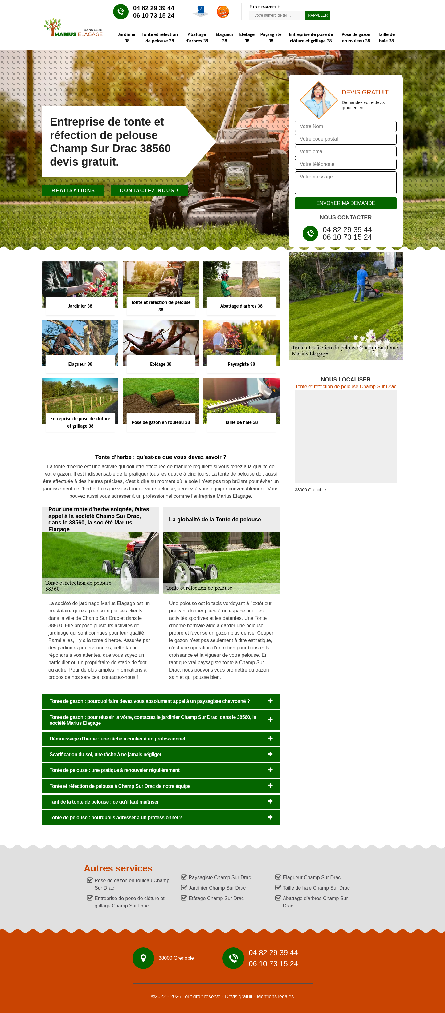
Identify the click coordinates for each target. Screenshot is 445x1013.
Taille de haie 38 (386, 37)
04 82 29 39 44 (153, 8)
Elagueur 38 (225, 37)
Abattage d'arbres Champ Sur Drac (315, 902)
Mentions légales (275, 996)
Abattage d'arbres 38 (197, 37)
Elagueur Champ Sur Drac (312, 877)
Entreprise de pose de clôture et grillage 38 (311, 37)
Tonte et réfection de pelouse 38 (160, 37)
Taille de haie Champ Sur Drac (316, 888)
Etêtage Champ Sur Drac (216, 898)
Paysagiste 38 (271, 37)
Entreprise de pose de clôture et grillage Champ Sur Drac (130, 902)
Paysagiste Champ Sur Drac (220, 877)
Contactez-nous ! (149, 190)
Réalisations (73, 190)
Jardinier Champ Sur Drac (217, 888)
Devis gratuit (238, 996)
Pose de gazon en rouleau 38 (356, 37)
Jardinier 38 (127, 37)
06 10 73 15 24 (153, 15)
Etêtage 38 (247, 37)
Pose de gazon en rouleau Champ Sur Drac (132, 884)
